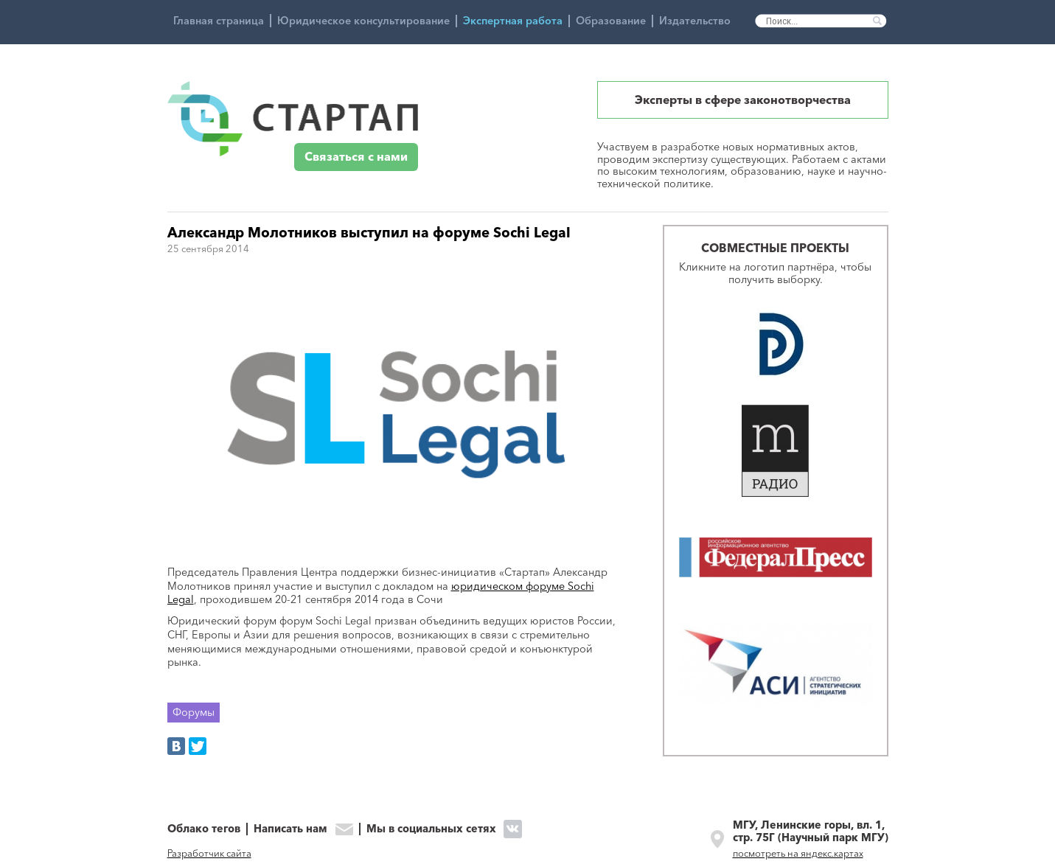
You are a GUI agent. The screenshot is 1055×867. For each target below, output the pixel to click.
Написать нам (290, 829)
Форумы (194, 712)
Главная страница (218, 20)
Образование (611, 20)
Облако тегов (203, 829)
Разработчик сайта (209, 853)
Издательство (695, 20)
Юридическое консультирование (363, 20)
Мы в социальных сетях (431, 828)
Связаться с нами (356, 157)
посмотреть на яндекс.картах (798, 853)
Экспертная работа (513, 20)
